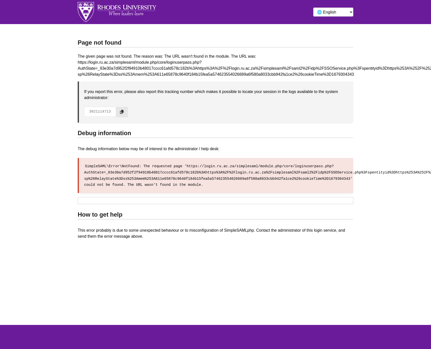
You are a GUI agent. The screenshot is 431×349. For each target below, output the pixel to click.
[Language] (333, 12)
